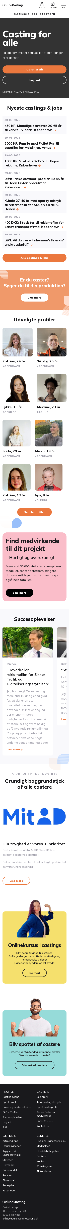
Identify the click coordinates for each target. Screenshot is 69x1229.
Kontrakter (43, 1126)
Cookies (41, 1156)
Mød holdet (43, 1146)
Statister (8, 1160)
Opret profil (34, 69)
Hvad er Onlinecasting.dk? (51, 1141)
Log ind (34, 80)
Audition (7, 1175)
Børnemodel (10, 1170)
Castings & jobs (25, 14)
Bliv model (9, 1180)
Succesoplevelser (13, 1117)
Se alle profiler (34, 512)
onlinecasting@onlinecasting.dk (20, 1218)
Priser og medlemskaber (17, 1107)
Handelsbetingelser (48, 1151)
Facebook (44, 1171)
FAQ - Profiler (10, 1112)
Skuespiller (9, 1185)
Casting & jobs (11, 1096)
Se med (34, 973)
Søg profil (42, 1096)
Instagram (44, 1166)
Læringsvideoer (12, 1146)
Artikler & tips (10, 1141)
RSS (5, 1127)
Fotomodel (9, 1190)
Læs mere (34, 297)
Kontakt (41, 1161)
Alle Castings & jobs (34, 257)
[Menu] (63, 4)
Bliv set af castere (34, 1065)
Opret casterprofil (47, 1107)
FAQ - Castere (45, 1121)
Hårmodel (8, 1165)
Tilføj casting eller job (49, 1102)
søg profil (48, 14)
